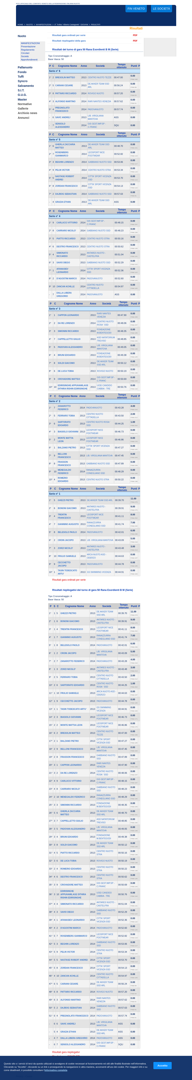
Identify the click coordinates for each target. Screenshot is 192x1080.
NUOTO (29, 25)
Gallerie (23, 108)
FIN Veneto (136, 8)
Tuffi (21, 76)
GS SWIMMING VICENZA (99, 572)
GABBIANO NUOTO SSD (100, 162)
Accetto (163, 1065)
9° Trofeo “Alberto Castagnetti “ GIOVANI (71, 25)
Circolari (25, 53)
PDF (135, 35)
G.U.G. (22, 95)
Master (22, 99)
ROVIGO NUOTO (96, 93)
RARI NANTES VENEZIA (99, 101)
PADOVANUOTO (95, 109)
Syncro (22, 81)
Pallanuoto (25, 67)
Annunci (23, 117)
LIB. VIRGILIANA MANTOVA (99, 456)
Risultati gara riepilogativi (66, 1052)
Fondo (22, 72)
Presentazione (28, 46)
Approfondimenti (29, 59)
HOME (20, 25)
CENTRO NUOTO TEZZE (100, 77)
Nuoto (22, 36)
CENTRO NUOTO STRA (99, 170)
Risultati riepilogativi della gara (69, 41)
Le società (161, 8)
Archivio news (27, 113)
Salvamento (26, 85)
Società (25, 56)
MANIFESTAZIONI (43, 25)
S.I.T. (21, 90)
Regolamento (27, 50)
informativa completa (56, 1070)
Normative (25, 104)
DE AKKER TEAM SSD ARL (100, 500)
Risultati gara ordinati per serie (69, 35)
